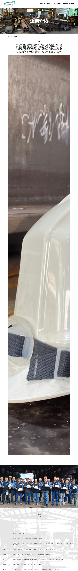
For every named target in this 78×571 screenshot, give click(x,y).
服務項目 (48, 4)
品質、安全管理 (57, 4)
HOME (9, 36)
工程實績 (65, 4)
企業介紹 (42, 4)
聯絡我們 (71, 4)
